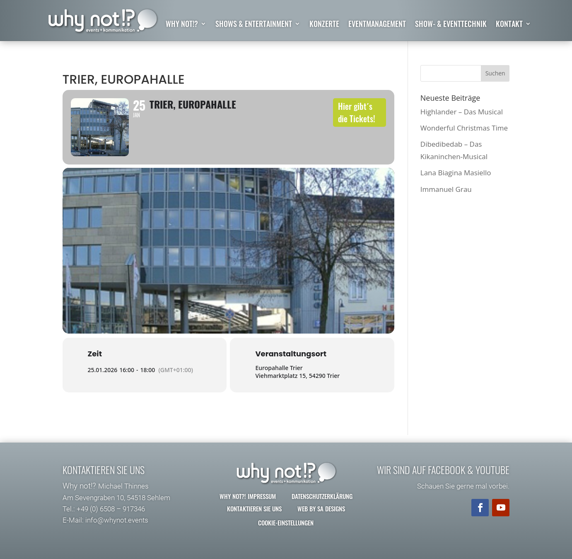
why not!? (182, 25)
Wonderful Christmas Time (464, 128)
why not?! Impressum (248, 496)
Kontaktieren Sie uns (254, 508)
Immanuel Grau (446, 189)
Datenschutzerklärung (322, 496)
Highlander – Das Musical (461, 111)
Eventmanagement (377, 25)
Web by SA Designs (321, 508)
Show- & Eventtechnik (451, 25)
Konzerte (324, 25)
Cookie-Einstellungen (286, 522)
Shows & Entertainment (253, 25)
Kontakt (509, 25)
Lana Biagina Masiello (455, 172)
